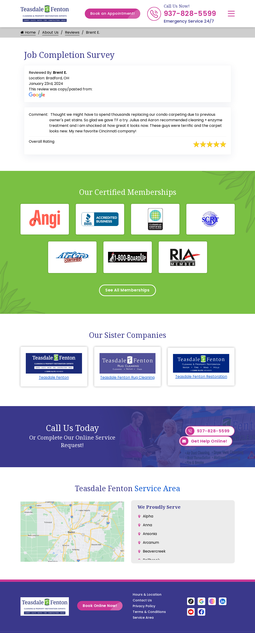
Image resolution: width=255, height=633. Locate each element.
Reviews (72, 32)
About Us (50, 32)
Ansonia (150, 535)
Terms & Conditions (149, 612)
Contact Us (142, 601)
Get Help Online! (203, 443)
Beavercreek (154, 554)
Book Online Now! (105, 606)
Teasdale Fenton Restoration (201, 377)
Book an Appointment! (115, 14)
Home (28, 32)
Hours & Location (147, 595)
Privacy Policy (144, 607)
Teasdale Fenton (54, 378)
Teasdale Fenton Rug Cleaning (127, 378)
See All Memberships (127, 291)
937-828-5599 (190, 13)
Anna (147, 526)
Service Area (157, 489)
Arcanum (151, 545)
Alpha (148, 517)
